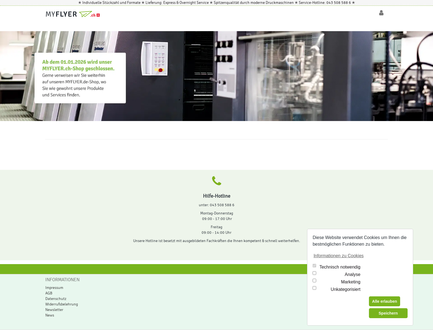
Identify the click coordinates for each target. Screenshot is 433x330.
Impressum (54, 288)
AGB (48, 293)
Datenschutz (55, 299)
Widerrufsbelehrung (61, 304)
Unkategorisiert (346, 289)
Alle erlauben (384, 301)
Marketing (350, 282)
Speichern (388, 313)
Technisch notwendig (340, 267)
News (49, 315)
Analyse (352, 274)
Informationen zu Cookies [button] (338, 255)
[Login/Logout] (381, 13)
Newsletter (54, 310)
